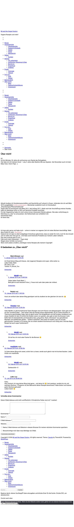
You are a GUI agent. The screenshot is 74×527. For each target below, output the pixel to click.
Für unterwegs (13, 60)
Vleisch (10, 73)
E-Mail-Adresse (6, 423)
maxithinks (14, 346)
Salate (10, 50)
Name (3, 419)
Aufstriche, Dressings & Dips (17, 62)
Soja (9, 76)
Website (3, 426)
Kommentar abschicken (7, 436)
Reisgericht (12, 53)
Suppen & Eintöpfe (14, 48)
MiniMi (16, 275)
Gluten (10, 78)
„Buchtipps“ (18, 232)
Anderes (11, 67)
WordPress (4, 441)
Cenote (50, 440)
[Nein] (18, 506)
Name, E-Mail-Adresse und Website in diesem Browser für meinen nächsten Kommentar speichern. (35, 429)
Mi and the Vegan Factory (9, 31)
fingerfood (11, 66)
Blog (9, 83)
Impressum (12, 87)
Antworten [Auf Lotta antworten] (7, 392)
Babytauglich (8, 80)
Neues (6, 43)
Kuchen (10, 57)
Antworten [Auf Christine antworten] (7, 326)
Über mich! (8, 82)
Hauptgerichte (9, 45)
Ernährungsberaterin (20, 205)
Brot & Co (11, 64)
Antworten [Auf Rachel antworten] (7, 300)
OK (2, 506)
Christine (13, 306)
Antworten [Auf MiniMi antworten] (11, 285)
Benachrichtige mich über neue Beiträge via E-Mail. (19, 433)
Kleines (6, 59)
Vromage (11, 71)
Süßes (6, 55)
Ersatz (6, 69)
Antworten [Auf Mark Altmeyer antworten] (7, 270)
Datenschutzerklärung (15, 85)
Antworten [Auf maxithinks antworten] (7, 356)
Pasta (10, 52)
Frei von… (7, 75)
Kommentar (5, 416)
